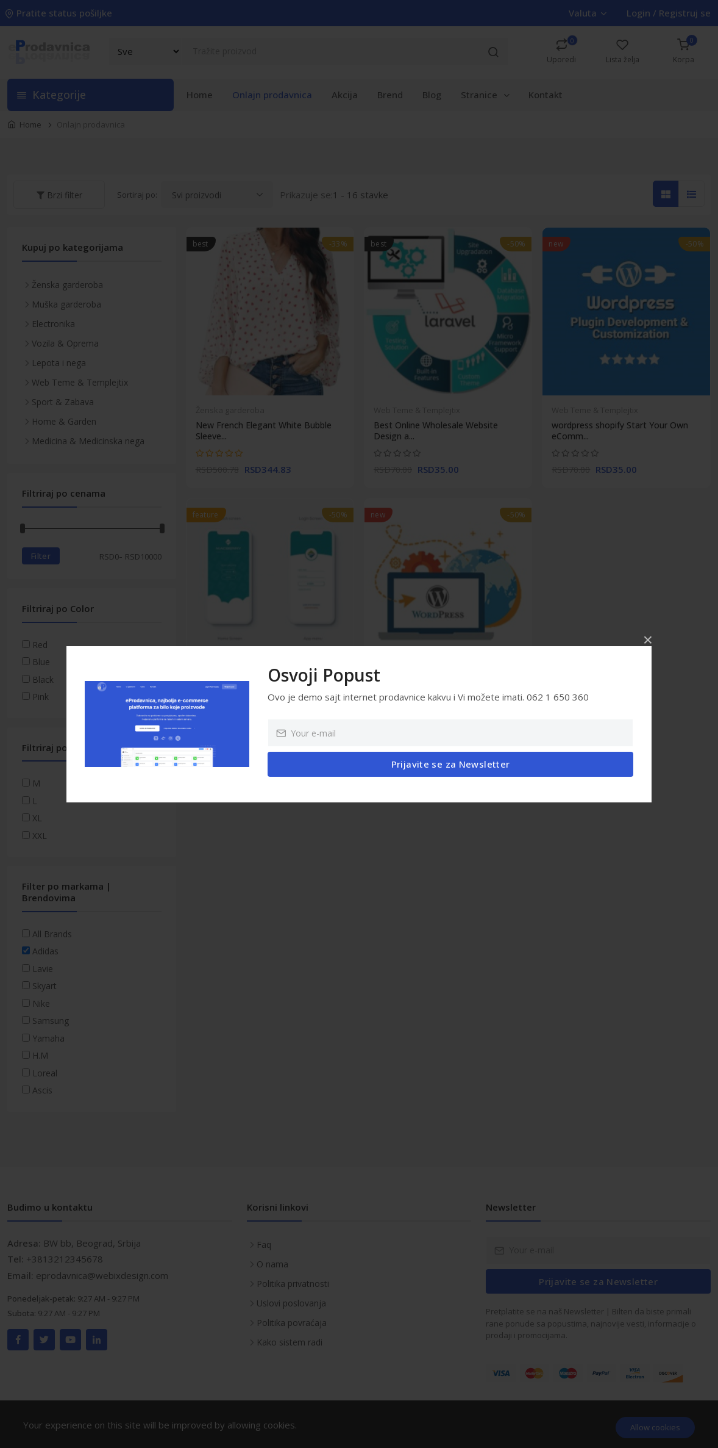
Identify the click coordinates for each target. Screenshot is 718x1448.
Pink (40, 696)
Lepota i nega (59, 363)
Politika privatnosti (293, 1283)
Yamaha (48, 1038)
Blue (41, 662)
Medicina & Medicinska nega (88, 441)
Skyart (44, 986)
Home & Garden (64, 421)
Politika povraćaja (292, 1322)
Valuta (587, 13)
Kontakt (545, 94)
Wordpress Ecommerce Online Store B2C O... (446, 702)
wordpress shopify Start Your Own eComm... (620, 431)
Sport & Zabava (63, 402)
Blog (431, 94)
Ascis (42, 1090)
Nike (41, 1003)
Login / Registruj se (669, 13)
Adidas (45, 951)
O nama (272, 1264)
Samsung (50, 1020)
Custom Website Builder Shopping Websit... (264, 702)
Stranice (486, 94)
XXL (39, 835)
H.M (40, 1055)
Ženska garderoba (230, 410)
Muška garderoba (66, 304)
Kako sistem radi (289, 1342)
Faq (264, 1244)
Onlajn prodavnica (272, 94)
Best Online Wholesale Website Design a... (436, 431)
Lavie (42, 968)
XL (37, 818)
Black (43, 679)
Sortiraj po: (137, 194)
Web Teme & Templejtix (417, 410)
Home (200, 94)
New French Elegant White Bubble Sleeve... (264, 431)
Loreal (44, 1073)
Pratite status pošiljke (59, 13)
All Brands (52, 934)
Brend (390, 94)
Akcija (345, 94)
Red (40, 644)
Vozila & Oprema (65, 343)
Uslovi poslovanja (291, 1303)
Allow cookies (655, 1427)
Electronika (53, 324)
